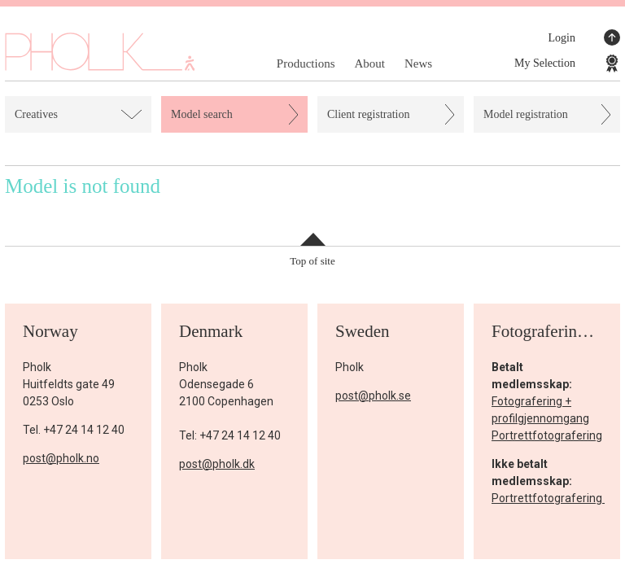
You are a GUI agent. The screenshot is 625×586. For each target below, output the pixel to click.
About (369, 63)
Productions (306, 63)
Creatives (36, 114)
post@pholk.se (373, 395)
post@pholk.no (61, 458)
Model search (202, 114)
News (418, 63)
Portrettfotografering (547, 435)
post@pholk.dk (217, 463)
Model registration (525, 114)
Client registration (368, 114)
